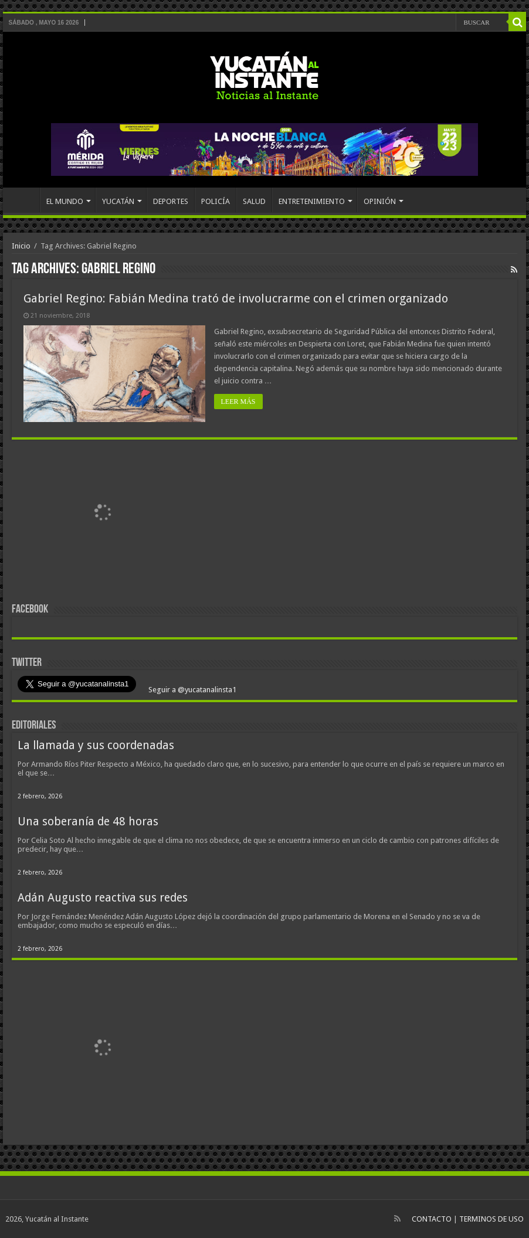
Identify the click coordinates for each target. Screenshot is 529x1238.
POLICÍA (215, 201)
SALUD (254, 201)
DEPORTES (170, 201)
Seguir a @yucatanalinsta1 (191, 689)
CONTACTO (432, 1219)
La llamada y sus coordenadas (96, 745)
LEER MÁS (238, 401)
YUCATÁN (118, 201)
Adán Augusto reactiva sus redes (103, 897)
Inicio (21, 246)
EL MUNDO (64, 201)
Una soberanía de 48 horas (88, 821)
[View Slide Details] (103, 515)
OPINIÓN (380, 201)
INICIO (24, 200)
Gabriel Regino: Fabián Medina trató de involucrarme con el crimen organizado (235, 298)
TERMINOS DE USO (491, 1219)
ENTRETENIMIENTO (312, 201)
